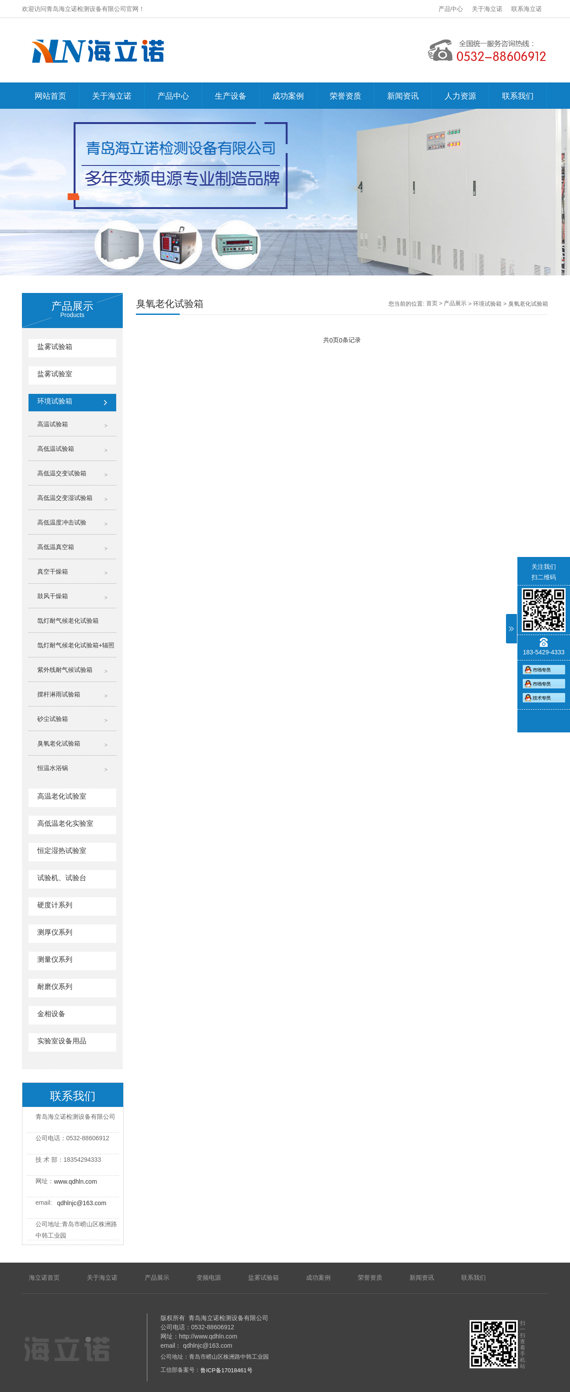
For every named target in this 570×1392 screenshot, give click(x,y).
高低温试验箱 (55, 448)
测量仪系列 (54, 959)
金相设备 (51, 1013)
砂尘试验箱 (52, 718)
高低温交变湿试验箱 (65, 497)
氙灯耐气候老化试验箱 (68, 620)
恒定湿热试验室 (61, 850)
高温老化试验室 (61, 796)
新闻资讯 (403, 96)
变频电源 (208, 1277)
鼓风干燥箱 (52, 596)
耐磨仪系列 (54, 986)
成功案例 (288, 96)
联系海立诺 (526, 8)
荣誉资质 (345, 96)
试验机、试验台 (61, 878)
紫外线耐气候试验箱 (65, 669)
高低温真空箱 (55, 546)
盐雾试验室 (54, 374)
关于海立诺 (487, 8)
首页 (432, 303)
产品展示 (455, 303)
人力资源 (460, 96)
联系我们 (518, 96)
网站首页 (50, 96)
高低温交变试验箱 (61, 473)
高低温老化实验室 (65, 823)
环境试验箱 (54, 401)
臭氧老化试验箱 (58, 743)
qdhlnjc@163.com (81, 1202)
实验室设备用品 (61, 1041)
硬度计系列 (54, 905)
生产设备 (230, 96)
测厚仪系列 (54, 932)
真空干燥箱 (52, 571)
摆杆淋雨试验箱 (58, 694)
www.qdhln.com (75, 1181)
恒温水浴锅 (52, 767)
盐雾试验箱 (54, 346)
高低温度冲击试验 (61, 522)
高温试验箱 (52, 424)
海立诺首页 (44, 1277)
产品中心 (450, 8)
